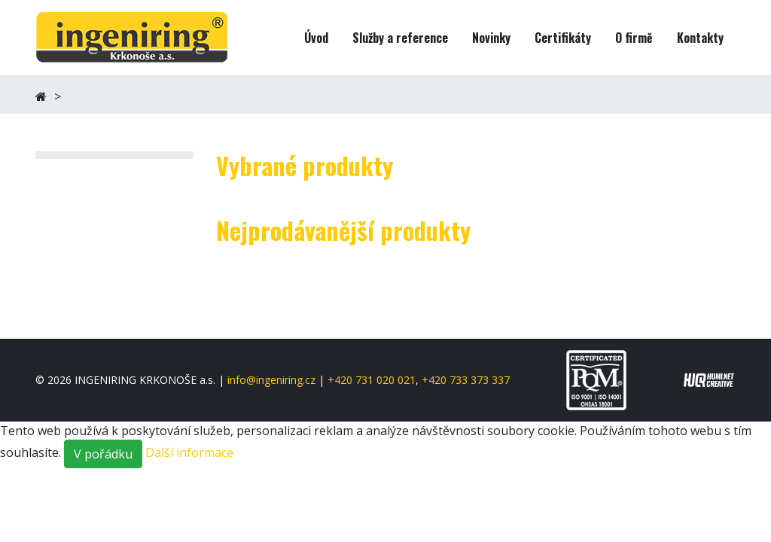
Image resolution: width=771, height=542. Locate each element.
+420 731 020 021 (372, 380)
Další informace (189, 452)
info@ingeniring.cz (271, 380)
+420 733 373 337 (466, 380)
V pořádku (103, 454)
